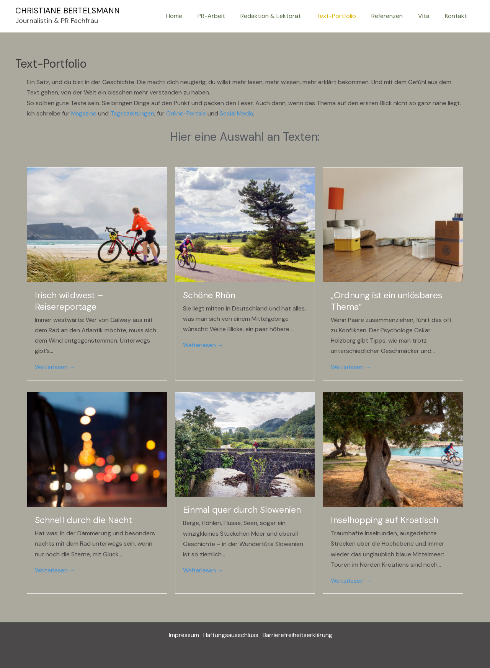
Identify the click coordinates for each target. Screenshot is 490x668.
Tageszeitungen (133, 113)
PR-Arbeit (228, 16)
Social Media (239, 113)
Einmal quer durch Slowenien (242, 509)
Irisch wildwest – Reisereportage (69, 300)
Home (194, 16)
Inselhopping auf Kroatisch (384, 519)
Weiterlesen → (55, 367)
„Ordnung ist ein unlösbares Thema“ (386, 300)
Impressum (181, 635)
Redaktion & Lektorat (284, 16)
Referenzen (394, 16)
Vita (428, 16)
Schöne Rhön (209, 295)
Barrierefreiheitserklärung (298, 635)
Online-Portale (188, 113)
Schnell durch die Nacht (83, 519)
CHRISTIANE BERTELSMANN (67, 10)
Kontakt (457, 16)
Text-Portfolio (347, 16)
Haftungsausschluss (230, 635)
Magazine (84, 113)
